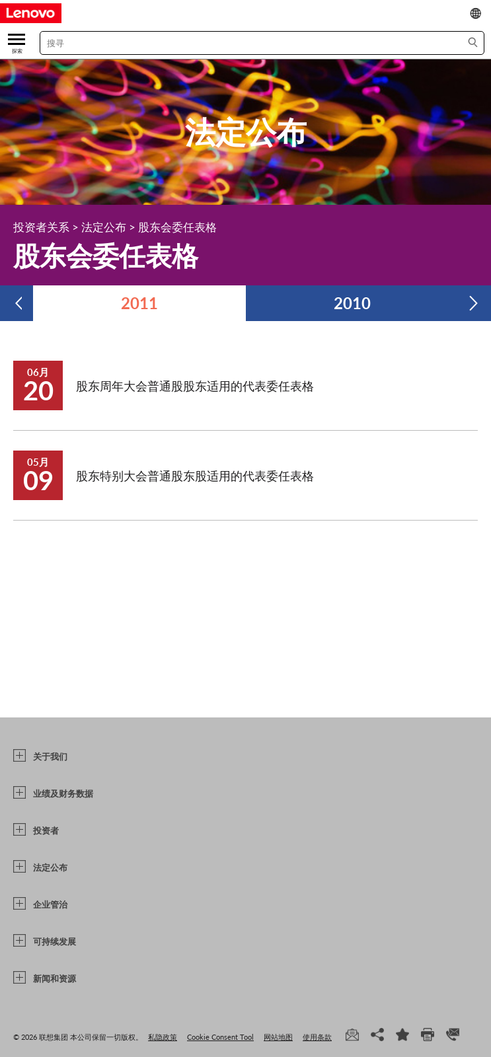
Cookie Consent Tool (220, 1037)
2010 (352, 302)
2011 (139, 302)
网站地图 (278, 1037)
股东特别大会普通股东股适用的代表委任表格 (195, 475)
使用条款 (317, 1037)
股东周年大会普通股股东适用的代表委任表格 (195, 386)
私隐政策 (162, 1037)
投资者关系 (41, 227)
